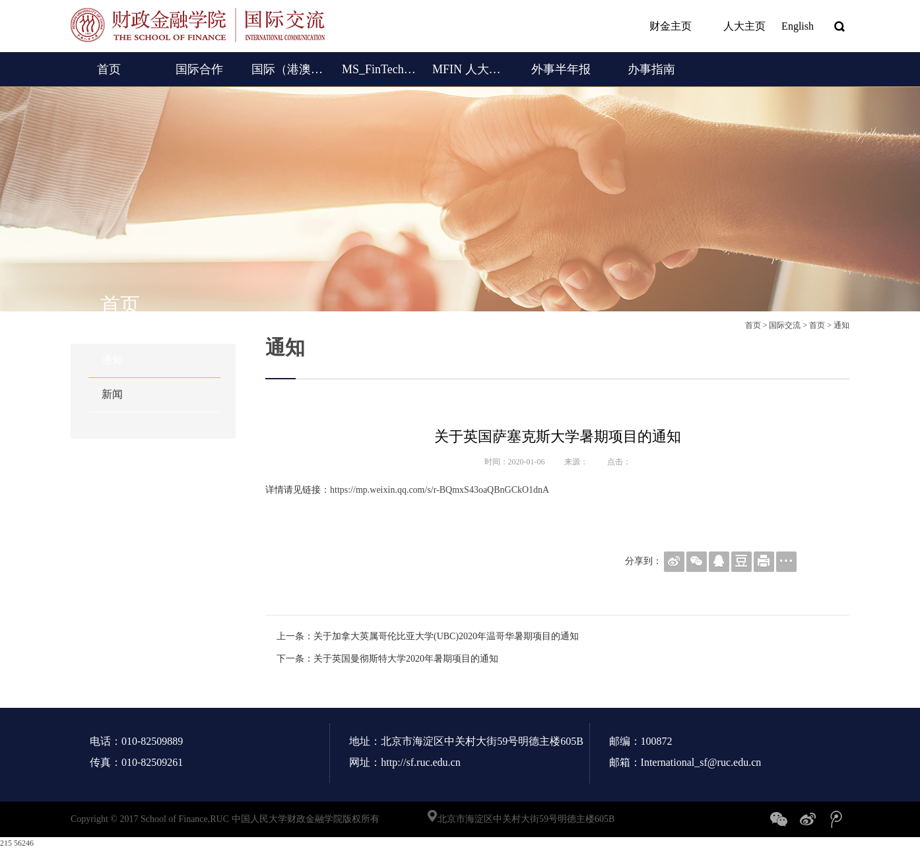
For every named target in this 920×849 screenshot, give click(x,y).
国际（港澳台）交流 (289, 69)
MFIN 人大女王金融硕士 (470, 69)
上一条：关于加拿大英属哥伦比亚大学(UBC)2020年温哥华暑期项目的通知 (428, 636)
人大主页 (736, 26)
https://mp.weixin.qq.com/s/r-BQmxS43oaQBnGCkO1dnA (439, 490)
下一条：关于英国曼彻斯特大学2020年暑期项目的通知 (387, 659)
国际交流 (785, 325)
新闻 (112, 394)
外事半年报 (561, 69)
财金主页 (663, 26)
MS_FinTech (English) (380, 69)
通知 (112, 359)
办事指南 (651, 69)
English (797, 26)
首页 (109, 69)
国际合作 (199, 69)
